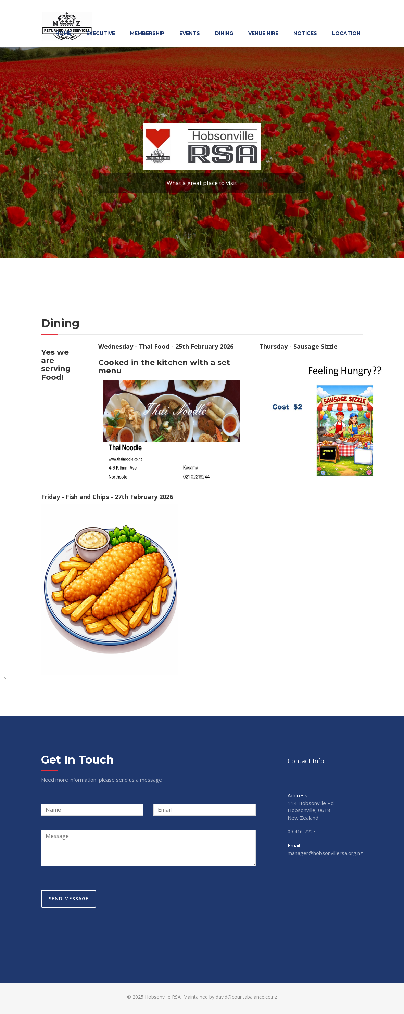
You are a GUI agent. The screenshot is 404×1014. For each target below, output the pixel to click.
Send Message (69, 898)
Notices (305, 33)
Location (346, 33)
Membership (147, 33)
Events (189, 33)
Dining (224, 33)
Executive (100, 33)
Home (63, 33)
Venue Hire (263, 33)
